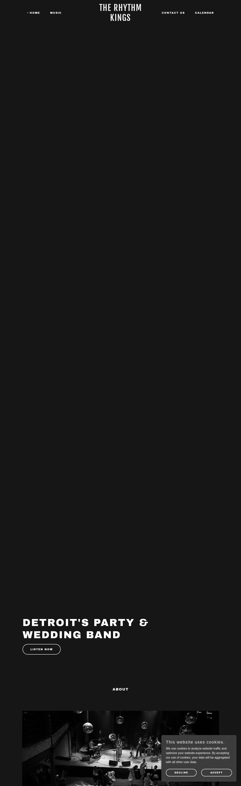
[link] (120, 19)
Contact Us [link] (173, 12)
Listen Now (41, 649)
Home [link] (35, 12)
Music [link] (56, 12)
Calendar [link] (204, 12)
